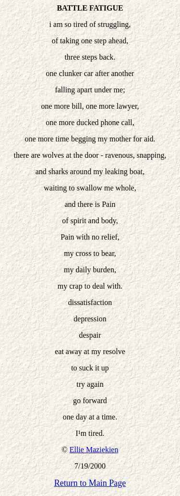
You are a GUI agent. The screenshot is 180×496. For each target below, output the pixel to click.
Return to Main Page (90, 483)
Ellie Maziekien (94, 449)
